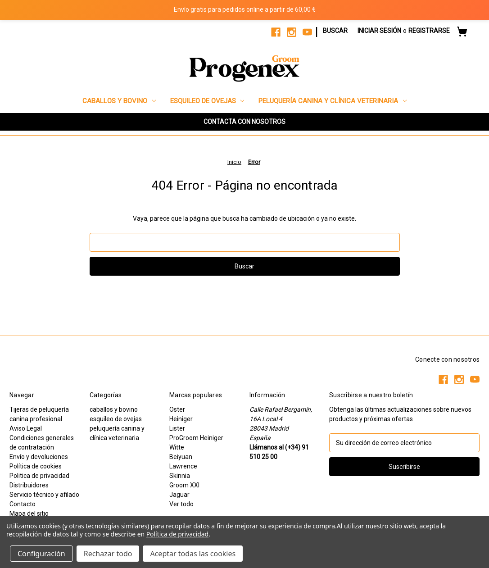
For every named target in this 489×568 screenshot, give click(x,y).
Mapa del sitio (29, 513)
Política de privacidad (177, 534)
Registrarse (429, 30)
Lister (177, 428)
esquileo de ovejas (207, 101)
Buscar (335, 30)
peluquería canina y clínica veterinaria (332, 101)
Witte (176, 447)
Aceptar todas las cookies (192, 554)
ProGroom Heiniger (196, 437)
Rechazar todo (108, 554)
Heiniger (181, 419)
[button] (244, 122)
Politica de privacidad (39, 475)
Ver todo (181, 504)
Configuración (41, 554)
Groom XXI (184, 485)
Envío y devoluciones (38, 456)
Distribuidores (29, 485)
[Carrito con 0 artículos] (462, 33)
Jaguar (179, 494)
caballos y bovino (119, 101)
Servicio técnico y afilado (44, 494)
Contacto (22, 504)
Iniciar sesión (379, 30)
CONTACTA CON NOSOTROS (244, 121)
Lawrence (183, 466)
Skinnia (179, 475)
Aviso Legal (25, 428)
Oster (177, 409)
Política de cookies (35, 466)
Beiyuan (180, 456)
